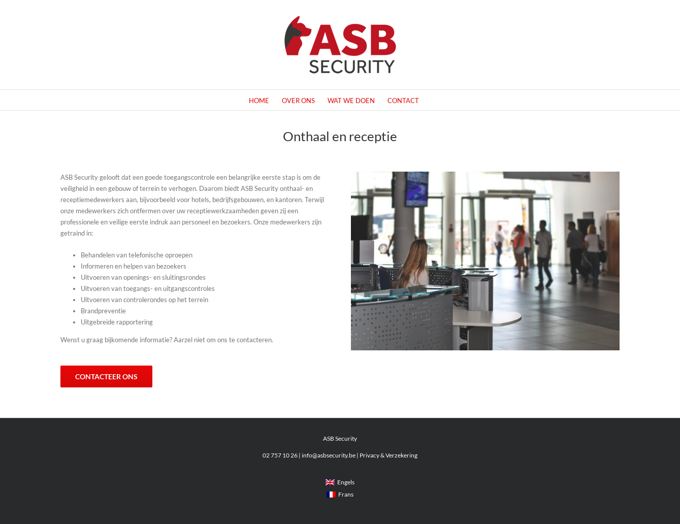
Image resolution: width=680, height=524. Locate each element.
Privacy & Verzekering (388, 455)
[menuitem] (340, 482)
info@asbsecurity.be (328, 455)
